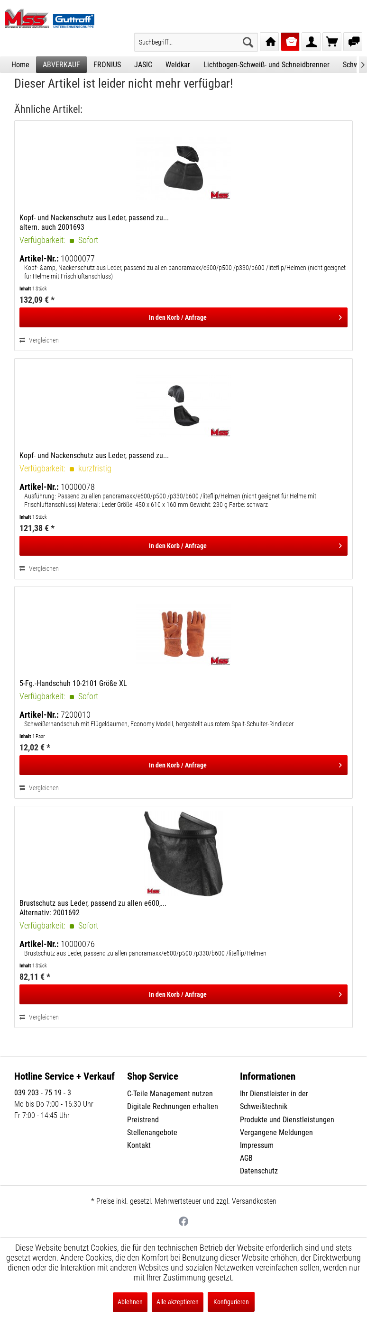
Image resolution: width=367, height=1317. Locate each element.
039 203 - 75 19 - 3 (42, 1092)
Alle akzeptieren (177, 1302)
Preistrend (143, 1119)
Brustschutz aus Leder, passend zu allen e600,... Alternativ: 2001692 (92, 908)
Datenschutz (259, 1170)
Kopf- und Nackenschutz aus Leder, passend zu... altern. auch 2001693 (94, 222)
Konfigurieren (231, 1302)
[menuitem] (196, 42)
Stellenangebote (152, 1132)
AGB (246, 1158)
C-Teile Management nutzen (170, 1093)
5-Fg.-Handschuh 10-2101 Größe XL (73, 683)
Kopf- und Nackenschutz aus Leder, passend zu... (94, 455)
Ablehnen (130, 1302)
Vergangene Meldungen (276, 1132)
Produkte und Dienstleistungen (287, 1119)
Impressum (257, 1145)
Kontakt (139, 1145)
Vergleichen (39, 340)
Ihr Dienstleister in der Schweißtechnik (274, 1100)
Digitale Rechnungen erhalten (172, 1106)
